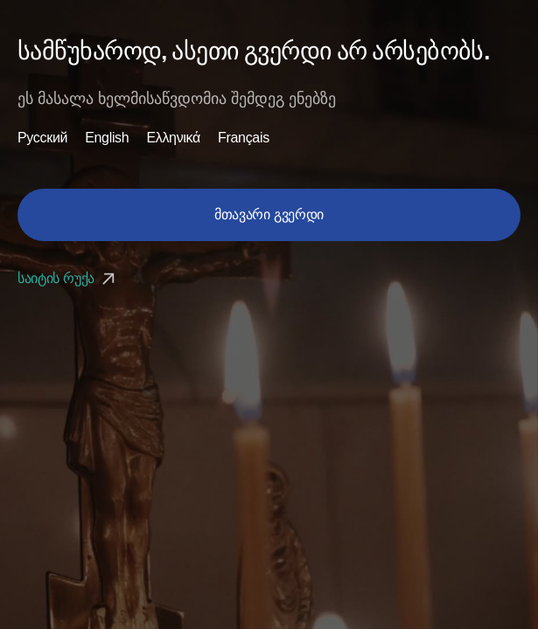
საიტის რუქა (68, 278)
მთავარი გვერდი (269, 214)
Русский (42, 138)
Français (243, 138)
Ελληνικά (173, 138)
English (107, 138)
